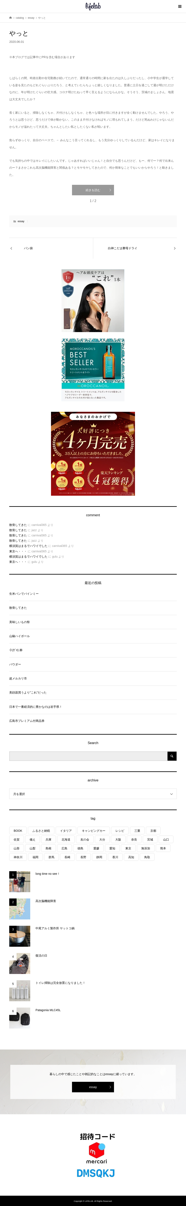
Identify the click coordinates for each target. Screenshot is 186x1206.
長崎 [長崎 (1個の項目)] (67, 857)
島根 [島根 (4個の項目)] (48, 848)
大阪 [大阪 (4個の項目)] (118, 839)
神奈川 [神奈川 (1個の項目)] (18, 857)
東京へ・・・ (18, 551)
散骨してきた (18, 525)
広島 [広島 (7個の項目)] (64, 848)
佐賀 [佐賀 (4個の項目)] (17, 839)
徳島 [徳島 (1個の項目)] (80, 848)
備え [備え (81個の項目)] (32, 839)
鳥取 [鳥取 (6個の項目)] (147, 857)
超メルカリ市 (18, 678)
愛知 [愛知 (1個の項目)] (112, 848)
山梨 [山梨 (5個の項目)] (32, 848)
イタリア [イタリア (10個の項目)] (66, 830)
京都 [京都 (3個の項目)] (153, 830)
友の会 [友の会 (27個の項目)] (84, 839)
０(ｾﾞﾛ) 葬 (15, 650)
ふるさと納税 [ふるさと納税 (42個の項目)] (41, 830)
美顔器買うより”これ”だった (27, 692)
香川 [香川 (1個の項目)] (115, 857)
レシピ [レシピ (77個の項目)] (119, 830)
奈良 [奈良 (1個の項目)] (134, 839)
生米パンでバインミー (24, 593)
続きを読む (93, 190)
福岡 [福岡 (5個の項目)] (35, 857)
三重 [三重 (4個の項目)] (137, 830)
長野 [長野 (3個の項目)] (83, 857)
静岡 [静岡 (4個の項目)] (99, 857)
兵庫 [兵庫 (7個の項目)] (48, 839)
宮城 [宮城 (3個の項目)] (150, 839)
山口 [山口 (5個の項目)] (166, 839)
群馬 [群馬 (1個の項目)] (51, 857)
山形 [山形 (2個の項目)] (17, 848)
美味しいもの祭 (19, 622)
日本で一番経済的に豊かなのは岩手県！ (35, 706)
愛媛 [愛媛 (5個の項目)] (96, 848)
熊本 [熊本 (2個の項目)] (163, 848)
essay (21, 221)
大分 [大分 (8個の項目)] (102, 839)
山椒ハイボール (19, 636)
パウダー (15, 664)
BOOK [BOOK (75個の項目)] (18, 830)
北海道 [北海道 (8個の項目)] (66, 839)
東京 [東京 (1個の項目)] (128, 848)
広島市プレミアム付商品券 (27, 720)
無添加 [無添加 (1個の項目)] (145, 848)
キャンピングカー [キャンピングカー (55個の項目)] (93, 830)
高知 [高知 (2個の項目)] (131, 857)
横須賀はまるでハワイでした (28, 546)
